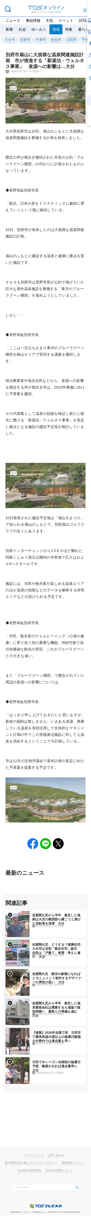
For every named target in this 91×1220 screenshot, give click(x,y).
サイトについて (34, 1159)
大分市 (10, 40)
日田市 (73, 40)
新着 (9, 29)
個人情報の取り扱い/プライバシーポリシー (31, 1167)
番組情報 (33, 21)
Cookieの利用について (59, 1174)
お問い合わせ (56, 1159)
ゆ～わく (39, 29)
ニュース (12, 21)
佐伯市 (57, 40)
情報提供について (72, 1167)
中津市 (41, 40)
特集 (69, 29)
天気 (49, 21)
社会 (22, 29)
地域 (56, 29)
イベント (66, 21)
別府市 (26, 40)
